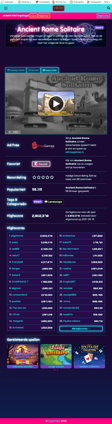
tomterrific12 (20, 294)
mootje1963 (69, 294)
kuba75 (67, 242)
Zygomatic (54, 421)
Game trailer (50, 70)
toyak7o (68, 314)
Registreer (44, 15)
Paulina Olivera (71, 321)
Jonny (66, 301)
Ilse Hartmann (71, 249)
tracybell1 (17, 262)
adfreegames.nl (74, 152)
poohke (16, 301)
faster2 (16, 275)
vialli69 (15, 249)
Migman (16, 288)
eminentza (69, 235)
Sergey (16, 268)
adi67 (66, 275)
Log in (33, 15)
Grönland (18, 327)
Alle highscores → (81, 328)
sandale (67, 288)
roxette (67, 268)
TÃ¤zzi (16, 314)
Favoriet (41, 164)
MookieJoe (69, 262)
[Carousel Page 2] (57, 370)
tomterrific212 (71, 308)
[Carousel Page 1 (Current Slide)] (54, 370)
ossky (15, 242)
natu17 (15, 255)
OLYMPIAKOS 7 (20, 281)
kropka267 (69, 281)
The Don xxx (19, 308)
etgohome (17, 235)
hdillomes (68, 255)
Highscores (103, 15)
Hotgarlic (18, 321)
